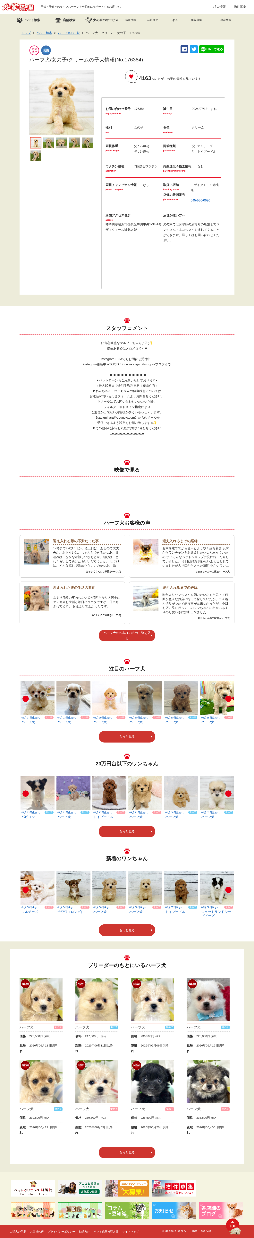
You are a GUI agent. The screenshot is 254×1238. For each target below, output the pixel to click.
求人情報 (219, 6)
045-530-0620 (200, 200)
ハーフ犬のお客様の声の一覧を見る (127, 635)
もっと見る (127, 736)
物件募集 (240, 6)
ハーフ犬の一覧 (69, 33)
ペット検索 (44, 33)
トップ (26, 33)
